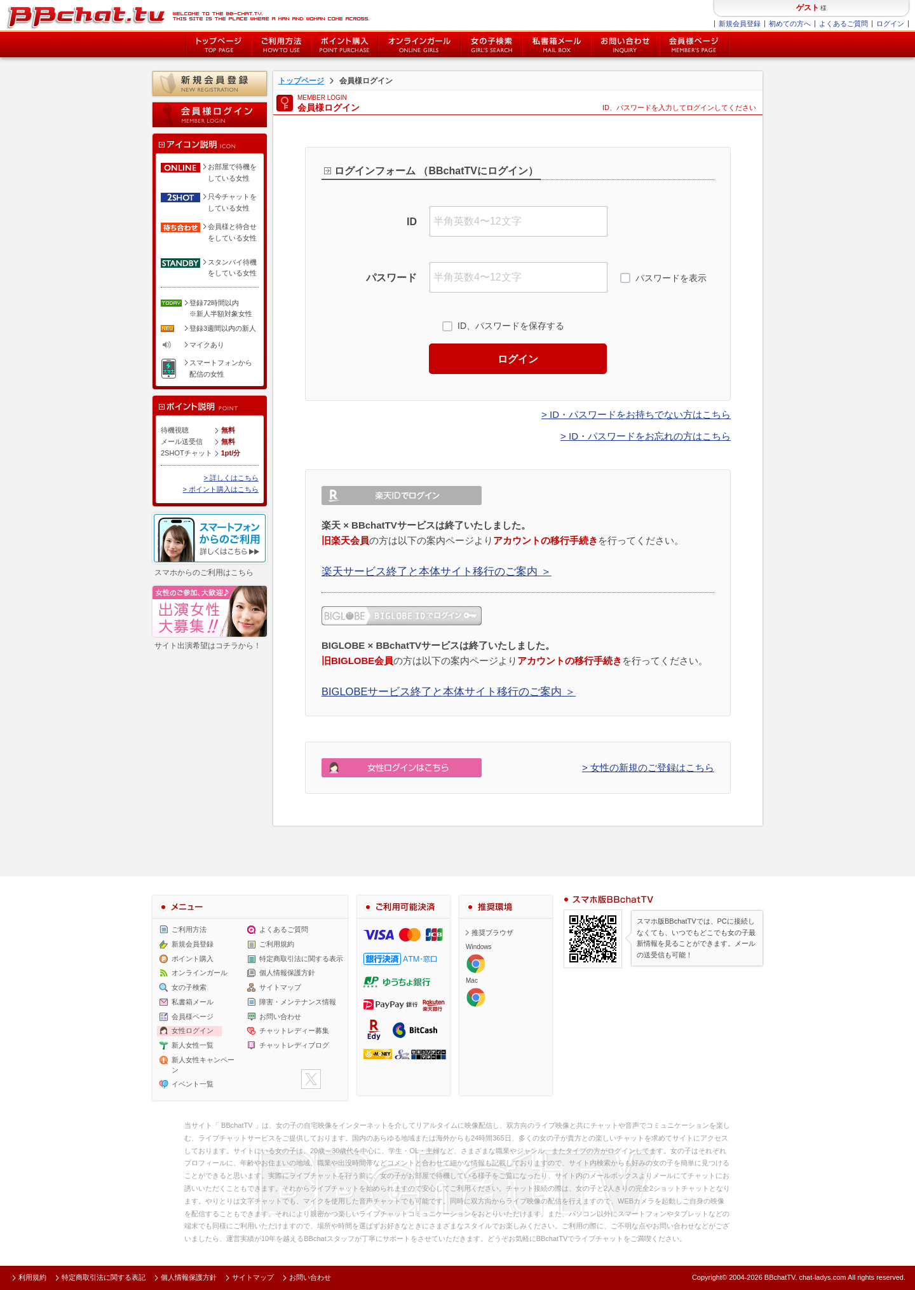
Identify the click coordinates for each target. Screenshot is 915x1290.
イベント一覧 (193, 1084)
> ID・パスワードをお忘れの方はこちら (645, 436)
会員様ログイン (209, 114)
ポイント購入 (344, 44)
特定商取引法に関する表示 (301, 958)
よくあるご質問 (843, 23)
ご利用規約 (276, 944)
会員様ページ (694, 44)
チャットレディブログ (294, 1045)
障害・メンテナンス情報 (297, 1002)
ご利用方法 (281, 44)
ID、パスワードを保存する (511, 326)
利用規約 (32, 1277)
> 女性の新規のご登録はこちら (648, 767)
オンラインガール (199, 972)
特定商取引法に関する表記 (104, 1277)
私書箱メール (556, 44)
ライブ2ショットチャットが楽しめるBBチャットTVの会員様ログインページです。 (187, 16)
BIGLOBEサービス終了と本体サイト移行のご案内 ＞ (449, 691)
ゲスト (807, 7)
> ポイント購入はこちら (221, 489)
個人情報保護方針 (287, 972)
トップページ (219, 44)
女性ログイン (193, 1030)
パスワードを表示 (671, 278)
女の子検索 (491, 44)
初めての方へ (790, 23)
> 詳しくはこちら (231, 478)
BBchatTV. (780, 1277)
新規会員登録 (740, 23)
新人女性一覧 (193, 1045)
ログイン (890, 23)
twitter (311, 1079)
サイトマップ (280, 987)
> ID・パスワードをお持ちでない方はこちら (636, 414)
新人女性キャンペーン (203, 1065)
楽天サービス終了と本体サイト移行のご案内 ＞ (437, 571)
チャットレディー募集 (294, 1030)
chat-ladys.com (822, 1277)
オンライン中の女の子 (419, 44)
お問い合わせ (625, 44)
